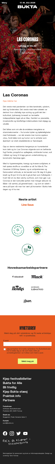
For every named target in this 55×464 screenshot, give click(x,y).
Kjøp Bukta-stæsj (15, 391)
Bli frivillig (9, 387)
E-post (6, 340)
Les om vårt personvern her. (15, 357)
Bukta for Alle (12, 383)
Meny (4, 3)
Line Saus (27, 204)
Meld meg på (28, 361)
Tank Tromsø (14, 455)
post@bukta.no (8, 423)
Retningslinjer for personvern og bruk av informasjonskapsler (23, 453)
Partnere (9, 400)
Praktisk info (12, 396)
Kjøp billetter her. (10, 101)
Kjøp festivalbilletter (17, 378)
